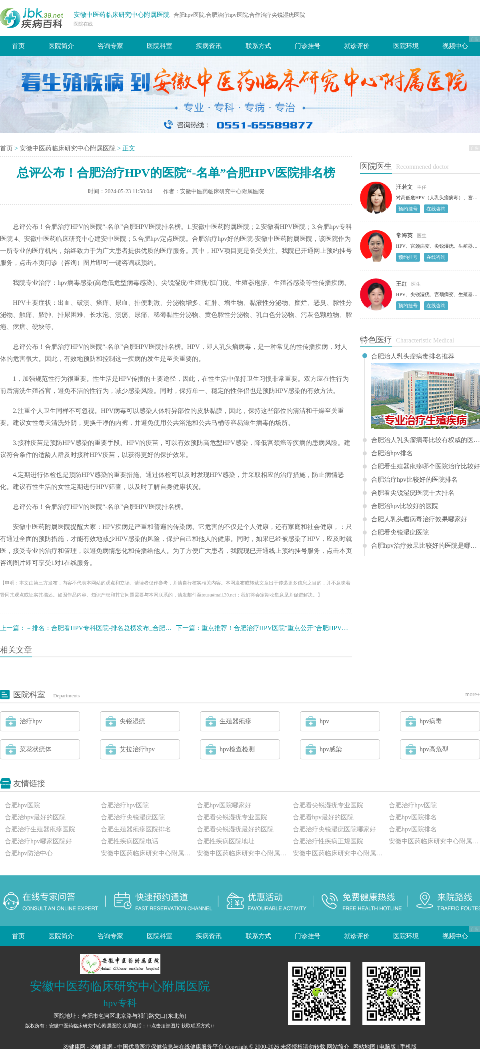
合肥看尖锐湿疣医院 (400, 532)
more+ (472, 694)
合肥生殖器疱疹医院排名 (136, 829)
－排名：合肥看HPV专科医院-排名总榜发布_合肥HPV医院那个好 (118, 628)
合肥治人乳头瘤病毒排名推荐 (412, 356)
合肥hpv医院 (22, 805)
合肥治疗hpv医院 (125, 805)
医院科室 (159, 45)
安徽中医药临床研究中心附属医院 (122, 14)
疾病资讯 (209, 45)
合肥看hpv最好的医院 (323, 817)
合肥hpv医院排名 (413, 817)
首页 (18, 45)
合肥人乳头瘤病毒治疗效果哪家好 (419, 519)
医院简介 (61, 45)
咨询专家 (110, 45)
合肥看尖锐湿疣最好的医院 (235, 829)
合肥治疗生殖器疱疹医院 (40, 829)
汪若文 (404, 187)
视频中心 (455, 45)
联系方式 (258, 45)
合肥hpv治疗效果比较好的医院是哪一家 (425, 546)
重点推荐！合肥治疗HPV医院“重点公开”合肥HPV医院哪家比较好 (294, 628)
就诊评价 (357, 45)
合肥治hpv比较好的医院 (404, 506)
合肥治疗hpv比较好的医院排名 (414, 479)
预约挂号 (408, 209)
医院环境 (406, 45)
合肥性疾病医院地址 (225, 841)
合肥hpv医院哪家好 (224, 805)
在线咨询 (436, 209)
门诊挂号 (307, 45)
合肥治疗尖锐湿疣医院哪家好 (334, 829)
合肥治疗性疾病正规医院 (328, 841)
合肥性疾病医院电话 (129, 841)
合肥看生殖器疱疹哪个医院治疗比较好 (425, 466)
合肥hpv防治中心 (29, 853)
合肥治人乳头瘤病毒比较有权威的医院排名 (425, 440)
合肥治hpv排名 (392, 453)
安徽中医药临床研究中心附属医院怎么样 (146, 853)
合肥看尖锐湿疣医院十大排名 (412, 493)
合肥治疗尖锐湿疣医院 (133, 817)
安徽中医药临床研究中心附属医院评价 (338, 853)
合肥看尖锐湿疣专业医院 (328, 805)
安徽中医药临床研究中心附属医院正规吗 (242, 853)
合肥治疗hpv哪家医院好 (38, 841)
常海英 (404, 235)
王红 (401, 284)
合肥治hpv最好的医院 (35, 817)
